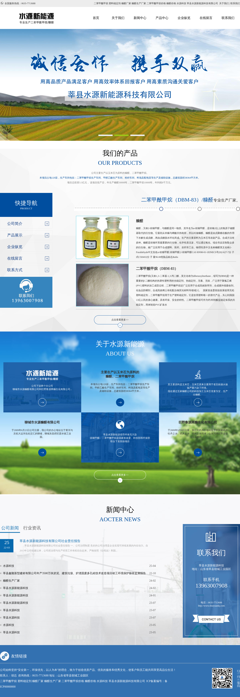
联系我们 (228, 18)
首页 (96, 18)
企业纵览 (184, 18)
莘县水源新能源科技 (15, 588)
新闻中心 (140, 18)
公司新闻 (10, 527)
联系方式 (14, 270)
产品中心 (162, 18)
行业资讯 (32, 527)
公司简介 (14, 223)
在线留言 (206, 18)
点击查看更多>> (120, 319)
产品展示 (14, 235)
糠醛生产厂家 (11, 580)
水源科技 (8, 565)
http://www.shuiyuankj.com (211, 605)
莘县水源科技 (11, 610)
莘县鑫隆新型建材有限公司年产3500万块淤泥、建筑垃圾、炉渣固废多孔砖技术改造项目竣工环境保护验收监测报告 (74, 573)
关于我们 (118, 18)
